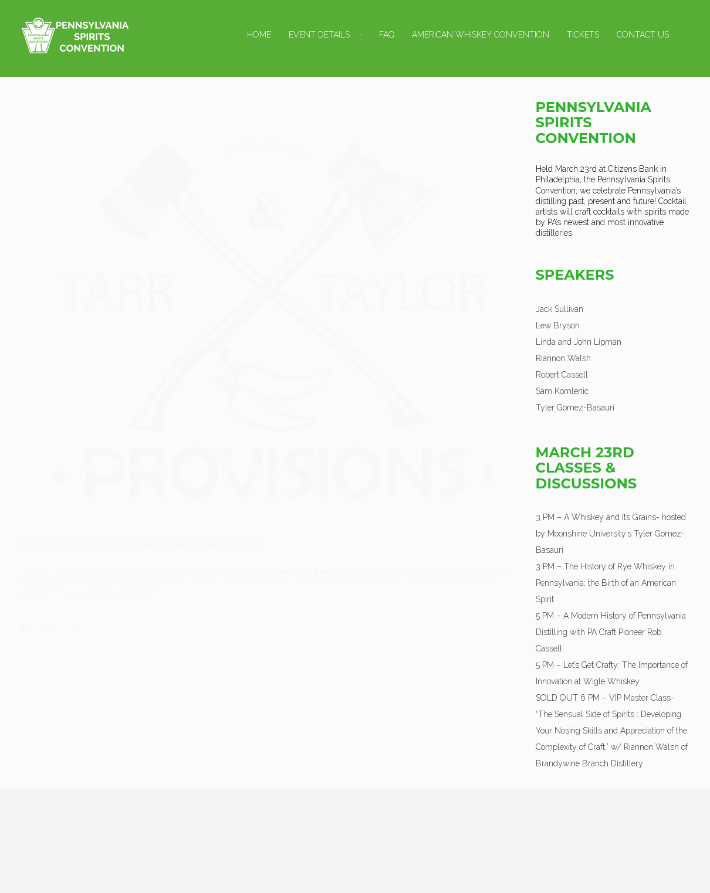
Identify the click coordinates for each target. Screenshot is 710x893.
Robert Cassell (562, 374)
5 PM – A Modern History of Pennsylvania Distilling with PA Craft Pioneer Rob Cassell (611, 632)
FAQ (386, 34)
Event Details (319, 34)
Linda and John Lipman (578, 342)
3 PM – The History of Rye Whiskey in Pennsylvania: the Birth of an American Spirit (606, 583)
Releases (57, 617)
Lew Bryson (558, 325)
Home (259, 34)
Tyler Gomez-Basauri (575, 407)
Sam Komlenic (562, 391)
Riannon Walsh (563, 358)
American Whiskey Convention (480, 34)
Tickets (583, 34)
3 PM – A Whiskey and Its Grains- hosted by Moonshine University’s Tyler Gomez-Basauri (611, 533)
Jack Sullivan (559, 309)
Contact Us (643, 34)
